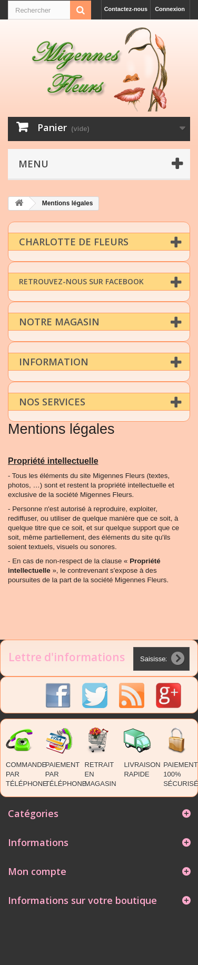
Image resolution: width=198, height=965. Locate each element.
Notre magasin (59, 321)
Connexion (170, 9)
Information (53, 361)
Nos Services (52, 401)
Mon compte (37, 870)
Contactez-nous (126, 9)
